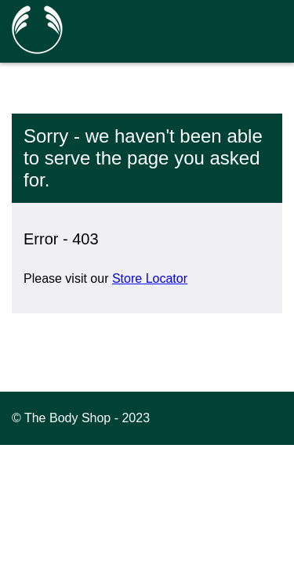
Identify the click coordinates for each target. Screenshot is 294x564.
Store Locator (149, 278)
